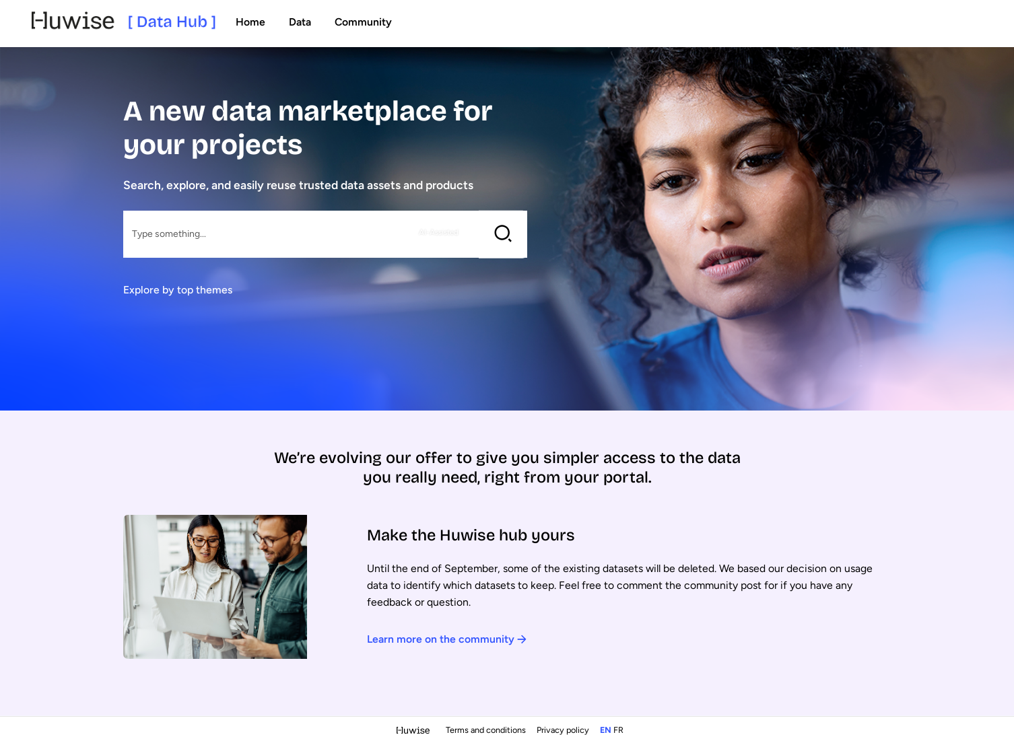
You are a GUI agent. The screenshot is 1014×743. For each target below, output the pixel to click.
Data (300, 21)
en (605, 730)
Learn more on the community (447, 639)
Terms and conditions (487, 730)
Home (250, 21)
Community (363, 21)
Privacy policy (564, 730)
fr (618, 730)
